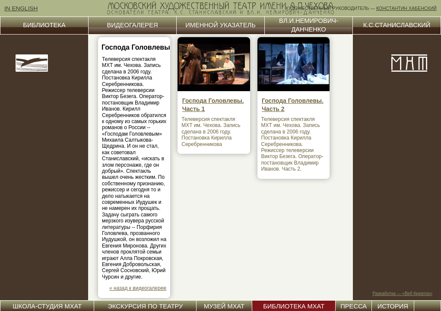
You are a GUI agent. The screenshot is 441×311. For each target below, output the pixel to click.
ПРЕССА (353, 306)
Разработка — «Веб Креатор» (403, 293)
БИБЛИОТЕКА (44, 25)
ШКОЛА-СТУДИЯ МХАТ (47, 306)
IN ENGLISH (21, 8)
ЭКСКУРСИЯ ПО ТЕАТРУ (145, 306)
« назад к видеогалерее (137, 288)
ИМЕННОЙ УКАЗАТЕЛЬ (220, 25)
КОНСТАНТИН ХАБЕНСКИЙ (406, 8)
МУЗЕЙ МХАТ (224, 306)
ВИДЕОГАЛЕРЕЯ (132, 25)
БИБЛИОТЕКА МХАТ (293, 306)
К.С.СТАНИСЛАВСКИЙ (397, 25)
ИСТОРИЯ (393, 306)
